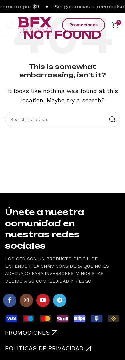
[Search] (62, 119)
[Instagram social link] (26, 300)
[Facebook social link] (9, 300)
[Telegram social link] (59, 300)
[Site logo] (35, 24)
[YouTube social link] (43, 300)
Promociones (83, 24)
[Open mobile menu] (8, 25)
